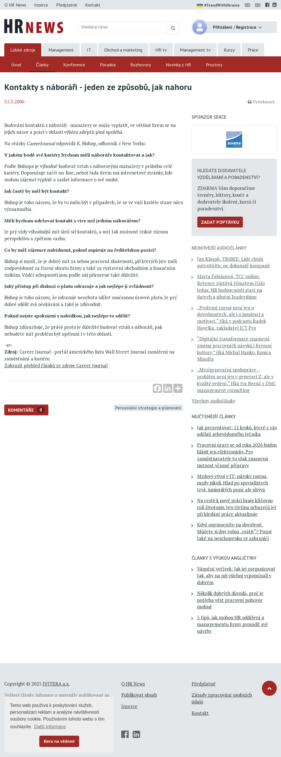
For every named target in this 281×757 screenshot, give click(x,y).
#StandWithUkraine (218, 6)
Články (42, 64)
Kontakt (92, 5)
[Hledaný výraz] (122, 26)
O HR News (15, 5)
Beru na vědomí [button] (59, 741)
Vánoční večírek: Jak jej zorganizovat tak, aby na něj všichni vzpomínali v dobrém (236, 576)
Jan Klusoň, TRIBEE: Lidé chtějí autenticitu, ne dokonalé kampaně (233, 262)
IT (89, 50)
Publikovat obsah (139, 695)
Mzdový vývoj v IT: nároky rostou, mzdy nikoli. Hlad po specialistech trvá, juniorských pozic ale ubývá (232, 483)
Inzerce (41, 5)
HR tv (161, 50)
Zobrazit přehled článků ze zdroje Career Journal (56, 365)
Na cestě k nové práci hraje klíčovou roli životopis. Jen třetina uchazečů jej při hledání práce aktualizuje (236, 507)
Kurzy (229, 50)
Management (61, 50)
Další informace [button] (50, 726)
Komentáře (26, 410)
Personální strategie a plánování (148, 408)
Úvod (16, 64)
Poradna (108, 64)
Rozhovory (140, 64)
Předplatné (66, 5)
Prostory (214, 64)
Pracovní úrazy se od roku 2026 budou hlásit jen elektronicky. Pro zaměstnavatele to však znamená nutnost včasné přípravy (237, 455)
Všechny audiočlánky (213, 401)
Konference (74, 64)
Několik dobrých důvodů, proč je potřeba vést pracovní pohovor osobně (230, 600)
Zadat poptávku (220, 222)
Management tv (195, 50)
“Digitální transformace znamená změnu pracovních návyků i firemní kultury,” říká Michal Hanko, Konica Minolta (234, 349)
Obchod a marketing (123, 50)
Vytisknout (261, 101)
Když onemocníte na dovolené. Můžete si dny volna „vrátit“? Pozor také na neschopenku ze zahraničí (234, 531)
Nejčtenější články (214, 416)
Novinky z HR (178, 64)
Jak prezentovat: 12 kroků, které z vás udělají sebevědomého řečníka (237, 431)
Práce (253, 50)
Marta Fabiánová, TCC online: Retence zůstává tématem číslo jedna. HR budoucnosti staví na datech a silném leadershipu (231, 286)
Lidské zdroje (22, 50)
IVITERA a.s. (56, 684)
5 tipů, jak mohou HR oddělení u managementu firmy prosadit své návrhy (232, 624)
